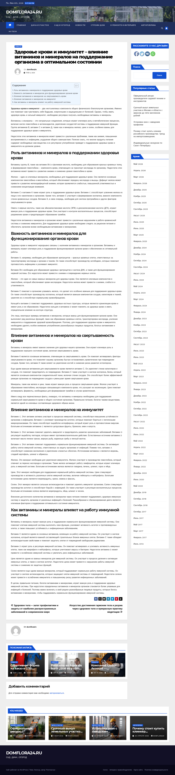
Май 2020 (138, 486)
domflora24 (32, 69)
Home (105, 770)
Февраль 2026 (140, 183)
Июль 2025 (139, 222)
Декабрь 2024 (140, 248)
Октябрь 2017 (140, 512)
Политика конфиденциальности (156, 770)
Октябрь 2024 (140, 260)
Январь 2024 (140, 312)
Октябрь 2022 (140, 409)
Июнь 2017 (139, 518)
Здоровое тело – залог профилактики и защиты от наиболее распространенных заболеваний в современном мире (34, 608)
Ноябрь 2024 (140, 254)
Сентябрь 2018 (141, 505)
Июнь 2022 (139, 434)
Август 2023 (139, 344)
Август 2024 (139, 273)
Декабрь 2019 (140, 492)
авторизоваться (57, 693)
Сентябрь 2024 (141, 267)
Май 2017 (138, 524)
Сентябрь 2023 (141, 338)
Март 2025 (139, 235)
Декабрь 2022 (140, 396)
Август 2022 (139, 421)
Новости (80, 25)
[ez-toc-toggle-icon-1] (75, 86)
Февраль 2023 (140, 383)
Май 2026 (138, 164)
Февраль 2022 (140, 460)
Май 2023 (138, 363)
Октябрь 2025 (140, 203)
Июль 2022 (139, 428)
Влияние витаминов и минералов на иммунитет (35, 99)
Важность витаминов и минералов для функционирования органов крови (46, 93)
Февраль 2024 (140, 306)
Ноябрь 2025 (140, 196)
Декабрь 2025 (140, 190)
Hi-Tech (13, 31)
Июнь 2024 (139, 280)
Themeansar (50, 770)
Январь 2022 (140, 466)
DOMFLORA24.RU (24, 12)
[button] (162, 28)
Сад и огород (62, 25)
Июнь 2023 (139, 357)
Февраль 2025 (140, 241)
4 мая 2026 (58, 736)
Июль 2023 (139, 351)
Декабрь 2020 (140, 473)
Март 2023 (139, 376)
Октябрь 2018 (140, 499)
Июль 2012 (139, 544)
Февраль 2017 (140, 537)
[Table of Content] (76, 86)
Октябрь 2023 (140, 331)
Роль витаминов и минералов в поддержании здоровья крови (40, 90)
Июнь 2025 (139, 228)
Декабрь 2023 (140, 318)
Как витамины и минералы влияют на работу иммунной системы (42, 102)
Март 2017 (138, 531)
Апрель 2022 (140, 447)
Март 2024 (139, 299)
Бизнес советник (17, 725)
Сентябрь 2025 (141, 209)
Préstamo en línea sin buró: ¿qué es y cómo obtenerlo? (66, 668)
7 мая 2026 (18, 736)
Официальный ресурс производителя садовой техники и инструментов (149, 98)
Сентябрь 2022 (141, 415)
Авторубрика (148, 25)
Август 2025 (139, 215)
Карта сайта (138, 770)
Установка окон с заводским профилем (104, 731)
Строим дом (98, 25)
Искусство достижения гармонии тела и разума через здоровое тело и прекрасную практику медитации (96, 608)
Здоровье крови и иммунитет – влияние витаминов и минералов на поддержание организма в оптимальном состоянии (64, 57)
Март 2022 (139, 454)
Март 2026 (139, 177)
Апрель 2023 (140, 370)
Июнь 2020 (139, 479)
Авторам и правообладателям (120, 770)
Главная (21, 25)
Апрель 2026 (140, 170)
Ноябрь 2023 (140, 325)
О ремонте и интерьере (123, 25)
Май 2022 (138, 441)
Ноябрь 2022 (140, 402)
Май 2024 (138, 286)
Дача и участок (40, 25)
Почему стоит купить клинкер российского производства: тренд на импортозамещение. (149, 134)
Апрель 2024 (140, 293)
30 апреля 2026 (101, 736)
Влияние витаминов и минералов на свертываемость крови (40, 96)
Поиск (136, 67)
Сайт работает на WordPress (17, 770)
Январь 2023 (140, 389)
